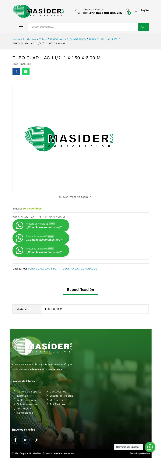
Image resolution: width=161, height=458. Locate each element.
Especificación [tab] (80, 289)
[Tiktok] (36, 440)
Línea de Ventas (92, 9)
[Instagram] (26, 440)
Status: (17, 208)
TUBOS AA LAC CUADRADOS (79, 268)
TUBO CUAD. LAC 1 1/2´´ (43, 268)
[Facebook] (15, 440)
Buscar (143, 27)
